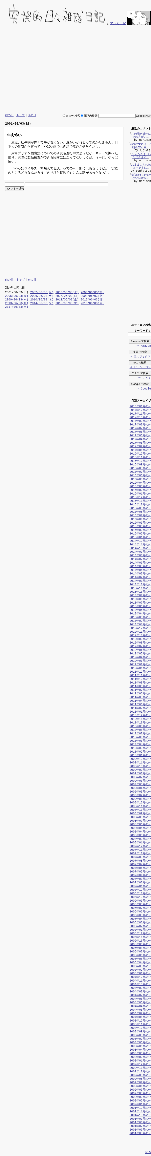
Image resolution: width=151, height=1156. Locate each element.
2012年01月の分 (140, 668)
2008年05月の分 (140, 828)
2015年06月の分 (140, 519)
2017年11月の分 (140, 414)
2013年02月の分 (140, 621)
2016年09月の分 (140, 465)
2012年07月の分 (140, 647)
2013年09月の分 (140, 596)
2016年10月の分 (140, 461)
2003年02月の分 (140, 1057)
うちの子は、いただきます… (141, 156)
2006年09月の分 (140, 901)
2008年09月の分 (140, 814)
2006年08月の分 (140, 905)
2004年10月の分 (140, 985)
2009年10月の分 (140, 767)
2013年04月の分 (140, 614)
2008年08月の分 (140, 817)
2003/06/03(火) (67, 293)
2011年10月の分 (140, 679)
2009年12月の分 (140, 759)
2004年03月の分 (140, 1010)
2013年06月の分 (140, 607)
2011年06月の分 (140, 694)
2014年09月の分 (140, 552)
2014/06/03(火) (41, 304)
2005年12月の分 (140, 934)
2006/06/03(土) (41, 296)
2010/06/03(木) (41, 300)
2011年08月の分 (140, 687)
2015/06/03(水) (67, 304)
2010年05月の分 (140, 741)
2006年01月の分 (140, 930)
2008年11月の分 (140, 806)
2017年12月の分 (140, 410)
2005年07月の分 (140, 952)
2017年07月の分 (140, 428)
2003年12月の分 (140, 1021)
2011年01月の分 (140, 712)
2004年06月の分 (140, 999)
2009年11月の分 (140, 763)
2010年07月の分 (140, 734)
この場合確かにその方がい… (141, 135)
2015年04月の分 (140, 527)
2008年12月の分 (140, 803)
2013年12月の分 (140, 585)
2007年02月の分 (140, 883)
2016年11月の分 (140, 458)
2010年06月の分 (140, 737)
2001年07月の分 (140, 1126)
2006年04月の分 (140, 919)
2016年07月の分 (140, 472)
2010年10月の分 (140, 723)
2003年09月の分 (140, 1032)
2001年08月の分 (140, 1123)
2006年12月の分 (140, 890)
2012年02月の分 (140, 665)
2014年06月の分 (140, 563)
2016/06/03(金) (92, 304)
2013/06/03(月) (16, 304)
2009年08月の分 (140, 774)
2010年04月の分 (140, 745)
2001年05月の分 (140, 1134)
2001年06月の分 (140, 1130)
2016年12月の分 (140, 454)
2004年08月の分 (140, 992)
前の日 (9, 115)
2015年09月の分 (140, 508)
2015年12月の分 (140, 498)
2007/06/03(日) (67, 296)
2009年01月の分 (140, 799)
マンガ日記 (118, 23)
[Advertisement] (112, 69)
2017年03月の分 (140, 443)
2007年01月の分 (140, 886)
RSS (148, 1152)
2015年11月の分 (140, 501)
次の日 (32, 115)
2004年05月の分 (140, 1003)
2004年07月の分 (140, 995)
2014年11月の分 (140, 545)
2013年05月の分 (140, 610)
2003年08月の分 (140, 1035)
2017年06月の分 (140, 432)
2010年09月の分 (140, 727)
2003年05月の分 (140, 1046)
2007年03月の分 (140, 879)
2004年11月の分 (140, 981)
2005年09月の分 (140, 945)
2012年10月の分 (140, 636)
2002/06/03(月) (41, 293)
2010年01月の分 (140, 756)
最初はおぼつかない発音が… (141, 177)
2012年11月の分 (140, 632)
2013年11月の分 (140, 588)
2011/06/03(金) (67, 300)
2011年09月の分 (140, 683)
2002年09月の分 (140, 1075)
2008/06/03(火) (92, 296)
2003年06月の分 (140, 1043)
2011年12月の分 (140, 672)
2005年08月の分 (140, 948)
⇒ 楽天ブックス (140, 357)
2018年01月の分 (140, 407)
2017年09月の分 (140, 421)
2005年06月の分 (140, 956)
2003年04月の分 (140, 1050)
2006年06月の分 (140, 912)
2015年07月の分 (140, 516)
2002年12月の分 (140, 1065)
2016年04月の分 (140, 483)
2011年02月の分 (140, 708)
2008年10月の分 (140, 810)
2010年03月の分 (140, 748)
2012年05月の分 (140, 654)
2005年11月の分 (140, 937)
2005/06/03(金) (16, 296)
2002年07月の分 (140, 1083)
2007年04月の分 (140, 876)
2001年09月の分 (140, 1119)
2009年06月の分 (140, 781)
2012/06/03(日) (92, 300)
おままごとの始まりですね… (141, 166)
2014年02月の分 (140, 578)
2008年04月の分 (140, 832)
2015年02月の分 (140, 534)
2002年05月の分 (140, 1090)
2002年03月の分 (140, 1097)
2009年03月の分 (140, 792)
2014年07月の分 (140, 559)
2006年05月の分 (140, 916)
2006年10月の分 (140, 897)
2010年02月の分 (140, 752)
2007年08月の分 (140, 861)
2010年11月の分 (140, 719)
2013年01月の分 (140, 625)
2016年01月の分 (140, 494)
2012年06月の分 (140, 650)
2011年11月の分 (140, 676)
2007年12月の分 (140, 846)
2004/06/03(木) (92, 293)
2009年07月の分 (140, 777)
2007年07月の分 (140, 865)
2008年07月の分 (140, 821)
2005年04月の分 (140, 963)
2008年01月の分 (140, 843)
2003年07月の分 (140, 1039)
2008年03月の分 (140, 836)
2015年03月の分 (140, 530)
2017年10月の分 (140, 418)
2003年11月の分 (140, 1025)
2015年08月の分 (140, 512)
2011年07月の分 (140, 690)
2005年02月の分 (140, 970)
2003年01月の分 (140, 1061)
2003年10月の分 (140, 1028)
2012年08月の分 (140, 643)
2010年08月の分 (140, 730)
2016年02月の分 (140, 490)
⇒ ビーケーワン (140, 368)
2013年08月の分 (140, 599)
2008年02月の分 (140, 839)
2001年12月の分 (140, 1108)
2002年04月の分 (140, 1094)
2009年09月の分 (140, 770)
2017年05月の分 (140, 436)
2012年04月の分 (140, 657)
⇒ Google (143, 389)
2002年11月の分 (140, 1068)
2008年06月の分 (140, 825)
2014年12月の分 (140, 541)
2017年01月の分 (140, 450)
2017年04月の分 (140, 439)
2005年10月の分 (140, 941)
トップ (20, 115)
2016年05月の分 (140, 479)
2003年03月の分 (140, 1054)
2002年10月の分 (140, 1072)
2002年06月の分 (140, 1086)
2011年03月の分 (140, 705)
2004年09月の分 (140, 988)
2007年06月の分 (140, 868)
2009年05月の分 (140, 785)
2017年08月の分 (140, 425)
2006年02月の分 (140, 926)
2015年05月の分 (140, 523)
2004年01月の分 (140, 1017)
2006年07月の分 (140, 908)
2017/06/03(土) (16, 307)
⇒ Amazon (143, 346)
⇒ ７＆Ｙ (144, 378)
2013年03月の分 (140, 617)
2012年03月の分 (140, 661)
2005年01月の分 (140, 974)
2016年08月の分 (140, 468)
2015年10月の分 (140, 505)
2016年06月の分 (140, 476)
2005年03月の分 (140, 966)
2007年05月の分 (140, 872)
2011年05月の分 (140, 697)
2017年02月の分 (140, 447)
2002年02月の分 (140, 1101)
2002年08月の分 (140, 1079)
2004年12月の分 (140, 977)
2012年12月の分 (140, 628)
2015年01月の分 (140, 538)
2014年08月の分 (140, 556)
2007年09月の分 (140, 857)
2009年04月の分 (140, 788)
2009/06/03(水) (16, 300)
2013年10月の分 (140, 592)
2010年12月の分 (140, 716)
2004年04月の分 (140, 1006)
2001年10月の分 (140, 1115)
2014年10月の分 (140, 548)
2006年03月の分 (140, 923)
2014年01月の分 (140, 581)
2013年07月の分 (140, 603)
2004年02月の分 (140, 1014)
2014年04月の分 (140, 570)
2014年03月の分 (140, 574)
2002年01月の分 (140, 1105)
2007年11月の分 (140, 850)
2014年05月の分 (140, 567)
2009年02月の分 (140, 796)
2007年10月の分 (140, 854)
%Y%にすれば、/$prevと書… (140, 146)
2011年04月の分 (140, 701)
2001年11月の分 (140, 1112)
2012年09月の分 (140, 639)
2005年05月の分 (140, 959)
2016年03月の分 (140, 487)
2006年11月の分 (140, 894)
